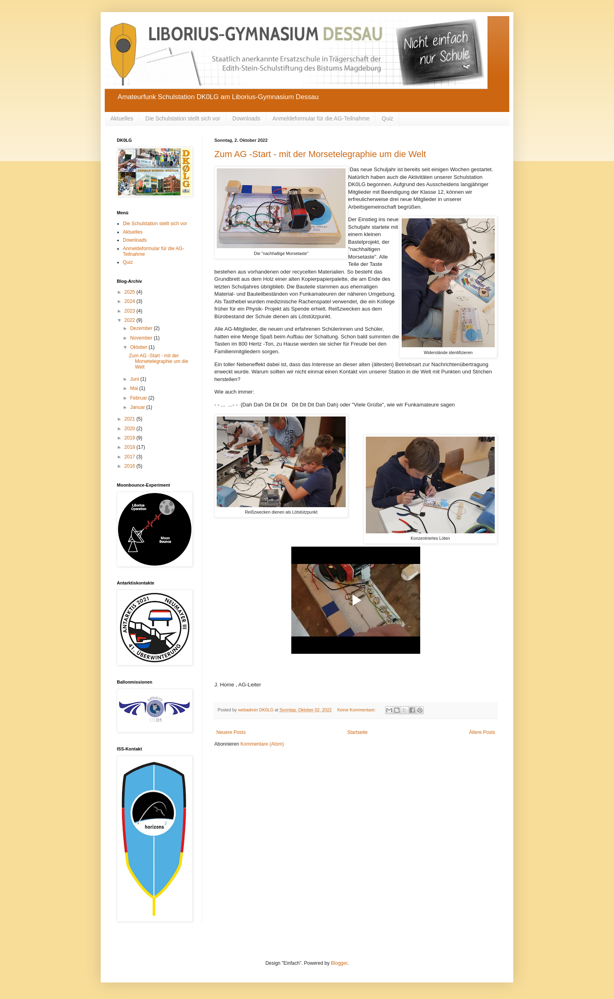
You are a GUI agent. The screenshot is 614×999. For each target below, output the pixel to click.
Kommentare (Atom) (262, 744)
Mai (134, 388)
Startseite (357, 732)
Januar (138, 407)
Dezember (142, 328)
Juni (135, 379)
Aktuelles (121, 118)
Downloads (246, 118)
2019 (130, 438)
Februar (139, 398)
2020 (130, 428)
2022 (130, 320)
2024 (130, 301)
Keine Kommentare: (357, 709)
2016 (130, 466)
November (142, 338)
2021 (130, 419)
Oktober (139, 347)
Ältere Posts (482, 732)
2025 (130, 292)
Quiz (387, 118)
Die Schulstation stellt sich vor (182, 118)
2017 (130, 457)
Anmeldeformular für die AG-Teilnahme (320, 118)
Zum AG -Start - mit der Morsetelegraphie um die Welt (320, 154)
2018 (130, 447)
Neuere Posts (231, 732)
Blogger (339, 963)
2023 (130, 311)
